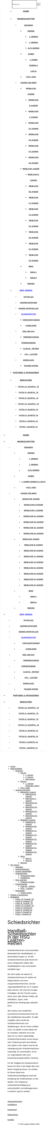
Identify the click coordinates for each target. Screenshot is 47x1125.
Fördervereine (28, 343)
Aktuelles (28, 297)
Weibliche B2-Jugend (33, 551)
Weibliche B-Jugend (33, 545)
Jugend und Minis (28, 83)
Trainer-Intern (31, 366)
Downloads (28, 360)
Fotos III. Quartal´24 (28, 415)
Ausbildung (31, 326)
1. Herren (33, 37)
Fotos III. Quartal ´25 (28, 398)
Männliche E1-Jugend (33, 528)
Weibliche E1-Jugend (33, 579)
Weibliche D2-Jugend (33, 574)
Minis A (33, 272)
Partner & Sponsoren (26, 372)
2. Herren (33, 42)
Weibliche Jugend (31, 169)
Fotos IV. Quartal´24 (28, 410)
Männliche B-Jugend (33, 505)
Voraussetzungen (31, 320)
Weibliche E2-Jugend (33, 585)
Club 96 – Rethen (31, 349)
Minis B (33, 278)
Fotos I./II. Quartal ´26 (28, 387)
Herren (31, 31)
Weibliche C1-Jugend (33, 556)
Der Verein (26, 290)
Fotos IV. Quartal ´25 (28, 392)
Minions (31, 284)
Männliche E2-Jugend (33, 533)
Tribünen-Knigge (31, 337)
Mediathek (26, 380)
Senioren (28, 25)
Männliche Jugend (31, 499)
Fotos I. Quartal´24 (28, 427)
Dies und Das (29, 331)
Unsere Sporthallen (28, 308)
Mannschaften (26, 19)
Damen (31, 54)
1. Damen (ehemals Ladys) (33, 65)
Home (26, 11)
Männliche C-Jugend (33, 510)
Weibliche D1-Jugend (33, 568)
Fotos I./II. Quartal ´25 (28, 404)
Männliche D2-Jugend (34, 522)
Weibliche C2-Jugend (33, 562)
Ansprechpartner (28, 303)
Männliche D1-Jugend (34, 516)
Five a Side (31, 77)
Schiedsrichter (28, 314)
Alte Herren (33, 48)
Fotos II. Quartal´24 (28, 421)
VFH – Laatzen (31, 354)
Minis (31, 266)
